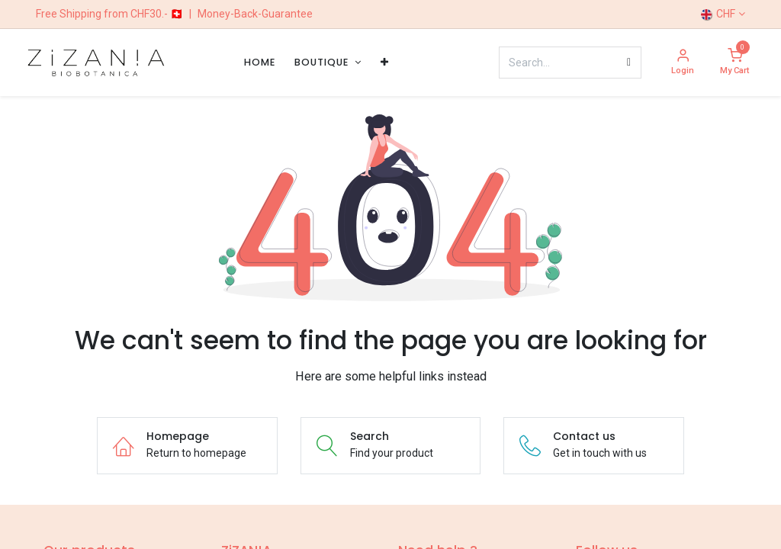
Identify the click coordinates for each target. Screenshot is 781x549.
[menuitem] (259, 62)
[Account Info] (682, 63)
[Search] (629, 62)
